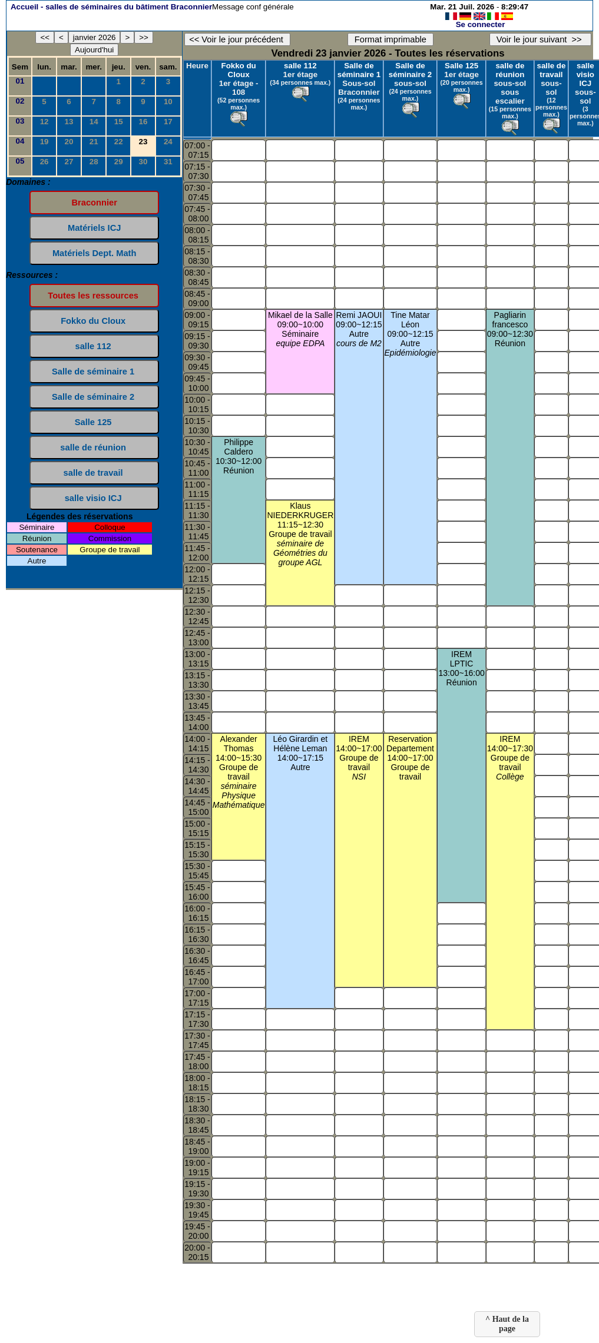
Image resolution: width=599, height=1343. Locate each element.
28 (94, 161)
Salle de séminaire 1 (358, 70)
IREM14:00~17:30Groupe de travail (510, 757)
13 (69, 121)
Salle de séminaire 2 (410, 70)
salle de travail (551, 70)
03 (20, 121)
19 (44, 141)
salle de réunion (509, 70)
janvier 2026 (94, 37)
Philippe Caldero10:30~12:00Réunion (239, 456)
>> (143, 37)
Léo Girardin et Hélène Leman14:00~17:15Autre (300, 753)
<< (44, 37)
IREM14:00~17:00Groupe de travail (359, 757)
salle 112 (300, 65)
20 (69, 141)
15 (118, 121)
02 (20, 101)
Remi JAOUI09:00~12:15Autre (359, 329)
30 (143, 161)
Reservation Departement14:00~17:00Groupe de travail (410, 757)
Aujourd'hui (94, 49)
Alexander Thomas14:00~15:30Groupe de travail (239, 772)
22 (118, 141)
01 (20, 81)
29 (118, 161)
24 (168, 141)
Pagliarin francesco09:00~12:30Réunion (510, 329)
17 (168, 121)
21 (94, 141)
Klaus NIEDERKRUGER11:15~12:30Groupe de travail (300, 534)
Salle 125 (461, 65)
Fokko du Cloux (238, 70)
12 (44, 121)
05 (20, 161)
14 (94, 121)
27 (69, 161)
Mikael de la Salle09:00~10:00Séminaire (300, 329)
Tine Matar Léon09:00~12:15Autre (410, 333)
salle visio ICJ (585, 74)
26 (44, 161)
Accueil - (111, 6)
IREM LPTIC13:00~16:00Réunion (461, 668)
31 (168, 161)
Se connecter (480, 24)
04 (20, 141)
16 (143, 121)
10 (168, 101)
